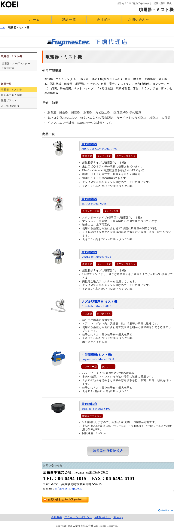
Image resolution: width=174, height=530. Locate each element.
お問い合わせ (138, 19)
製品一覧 (69, 19)
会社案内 (104, 19)
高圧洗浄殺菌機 (10, 105)
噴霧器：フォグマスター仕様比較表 (16, 65)
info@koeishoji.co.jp (68, 488)
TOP (2, 27)
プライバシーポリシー (78, 517)
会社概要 (56, 517)
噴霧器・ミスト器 (11, 89)
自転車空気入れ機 (11, 95)
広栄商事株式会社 (83, 525)
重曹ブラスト (9, 100)
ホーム (34, 19)
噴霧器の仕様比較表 (108, 451)
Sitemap (118, 517)
